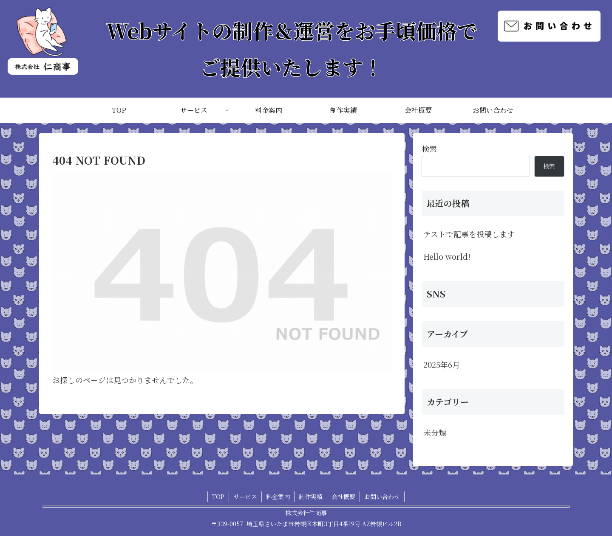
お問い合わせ (382, 496)
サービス (245, 496)
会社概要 (343, 496)
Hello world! (446, 256)
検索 (429, 148)
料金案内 (278, 496)
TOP (218, 496)
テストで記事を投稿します (469, 233)
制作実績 (311, 496)
